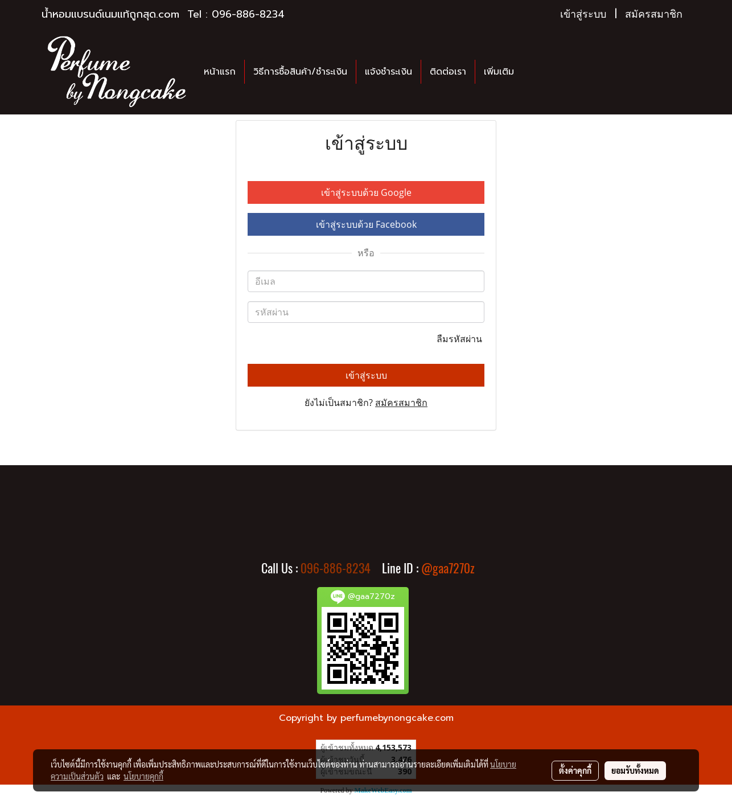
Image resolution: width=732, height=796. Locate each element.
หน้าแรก (220, 72)
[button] (532, 71)
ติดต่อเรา (448, 72)
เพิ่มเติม (499, 72)
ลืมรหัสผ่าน (460, 339)
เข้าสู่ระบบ (583, 14)
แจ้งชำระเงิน (388, 72)
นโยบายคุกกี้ (143, 776)
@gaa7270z (448, 568)
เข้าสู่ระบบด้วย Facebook (366, 224)
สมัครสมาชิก (653, 14)
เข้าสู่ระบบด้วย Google (366, 192)
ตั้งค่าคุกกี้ (575, 770)
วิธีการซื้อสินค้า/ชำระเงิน (300, 72)
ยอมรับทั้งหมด (635, 770)
